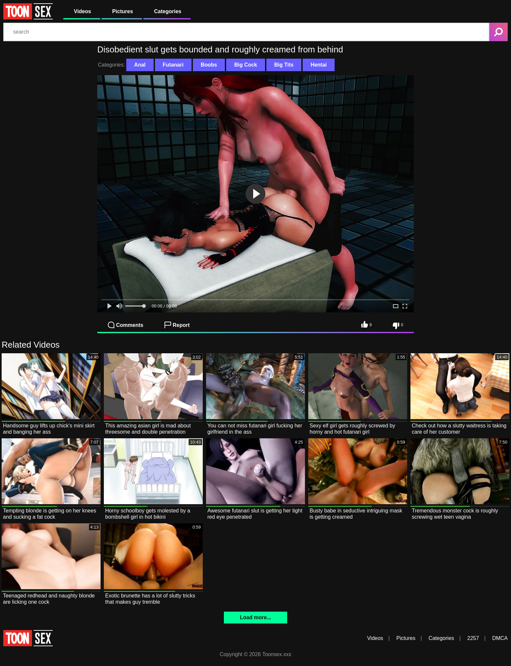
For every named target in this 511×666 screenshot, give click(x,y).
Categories (167, 11)
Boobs (209, 65)
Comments (125, 325)
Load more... (255, 617)
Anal (140, 65)
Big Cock (245, 65)
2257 (473, 638)
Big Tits (283, 65)
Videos (82, 11)
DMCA (500, 638)
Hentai (319, 65)
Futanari (173, 65)
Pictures (122, 11)
